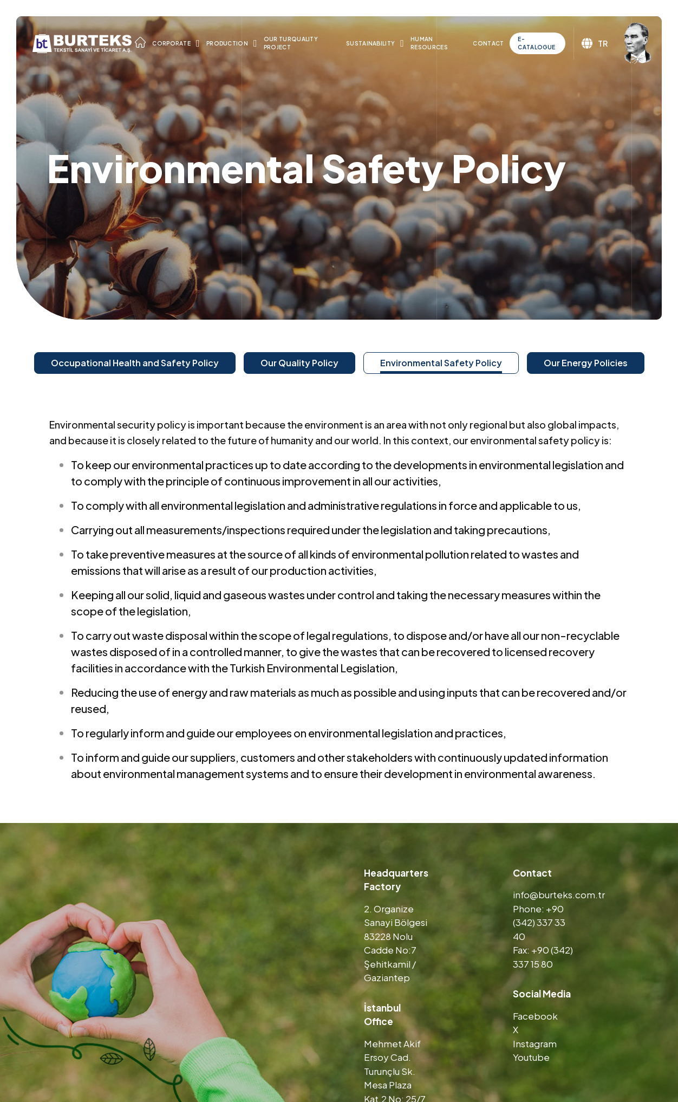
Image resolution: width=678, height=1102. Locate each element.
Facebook (535, 1016)
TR (595, 43)
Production (227, 43)
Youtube (531, 1057)
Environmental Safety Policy (441, 362)
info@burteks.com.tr (559, 894)
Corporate (171, 43)
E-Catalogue (536, 43)
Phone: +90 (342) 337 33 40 (539, 922)
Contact (488, 43)
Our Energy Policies (586, 362)
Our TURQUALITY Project (291, 43)
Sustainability (370, 43)
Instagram (535, 1043)
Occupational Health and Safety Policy (135, 362)
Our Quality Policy (299, 362)
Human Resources (429, 43)
